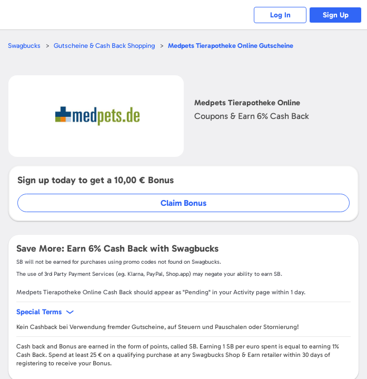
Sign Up (336, 15)
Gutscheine (230, 45)
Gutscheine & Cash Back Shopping (104, 45)
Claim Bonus (183, 203)
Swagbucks (24, 45)
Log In (280, 15)
